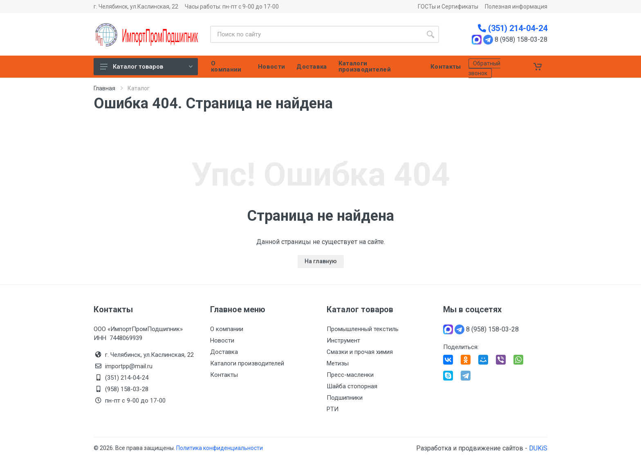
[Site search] (316, 34)
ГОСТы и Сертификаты (448, 6)
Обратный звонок (484, 68)
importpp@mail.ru (128, 366)
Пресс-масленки (350, 374)
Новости (222, 340)
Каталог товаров (146, 66)
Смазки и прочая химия (360, 352)
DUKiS (538, 448)
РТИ (332, 409)
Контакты (224, 374)
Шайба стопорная (352, 386)
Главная (104, 88)
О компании (226, 329)
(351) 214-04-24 (512, 28)
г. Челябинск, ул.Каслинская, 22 (136, 6)
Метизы (338, 363)
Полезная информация (516, 6)
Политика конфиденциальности (219, 448)
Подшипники (345, 397)
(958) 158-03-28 (127, 389)
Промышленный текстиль (363, 329)
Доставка (224, 352)
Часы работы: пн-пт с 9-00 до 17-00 (232, 6)
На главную (321, 261)
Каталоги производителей (247, 363)
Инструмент (343, 340)
